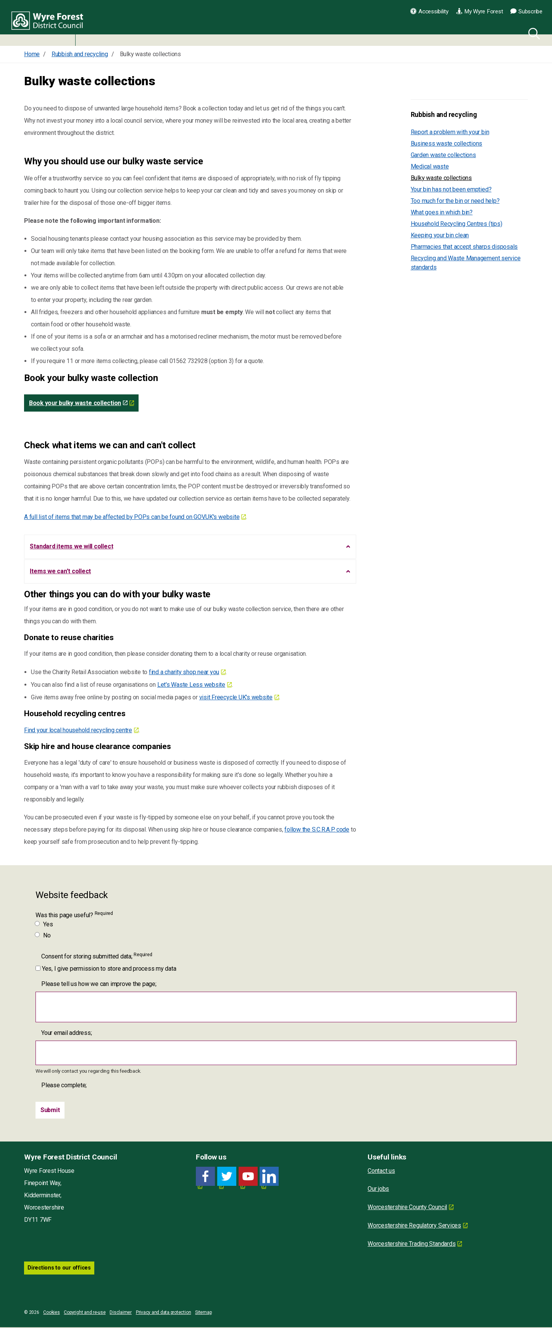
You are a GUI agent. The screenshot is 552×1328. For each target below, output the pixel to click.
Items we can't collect (60, 572)
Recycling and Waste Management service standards (466, 263)
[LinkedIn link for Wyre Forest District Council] (269, 1177)
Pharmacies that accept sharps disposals (464, 246)
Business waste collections (447, 143)
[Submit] (50, 1111)
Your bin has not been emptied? (451, 189)
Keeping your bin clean (440, 235)
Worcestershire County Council (407, 1208)
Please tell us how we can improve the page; (99, 984)
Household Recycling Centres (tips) (456, 223)
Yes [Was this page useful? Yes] (44, 925)
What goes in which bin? (442, 212)
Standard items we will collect (71, 546)
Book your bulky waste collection (78, 403)
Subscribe (526, 11)
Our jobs (378, 1189)
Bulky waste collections (441, 178)
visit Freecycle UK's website (236, 698)
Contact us (381, 1172)
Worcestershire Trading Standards (411, 1245)
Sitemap (203, 1313)
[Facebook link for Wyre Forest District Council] (205, 1177)
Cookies (51, 1313)
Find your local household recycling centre (78, 731)
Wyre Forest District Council (51, 23)
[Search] (532, 32)
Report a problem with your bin (450, 132)
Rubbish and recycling (444, 114)
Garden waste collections (443, 155)
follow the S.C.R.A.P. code (316, 830)
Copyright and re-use (84, 1313)
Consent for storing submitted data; (96, 957)
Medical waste (430, 166)
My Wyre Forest (479, 11)
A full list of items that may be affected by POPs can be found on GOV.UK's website (131, 516)
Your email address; (66, 1033)
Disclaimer (121, 1313)
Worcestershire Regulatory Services (414, 1226)
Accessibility (429, 11)
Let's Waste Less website (191, 685)
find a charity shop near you (184, 673)
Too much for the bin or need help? (455, 200)
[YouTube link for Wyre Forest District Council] (248, 1177)
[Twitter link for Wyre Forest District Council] (226, 1177)
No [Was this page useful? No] (43, 936)
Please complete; (64, 1086)
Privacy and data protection (163, 1313)
